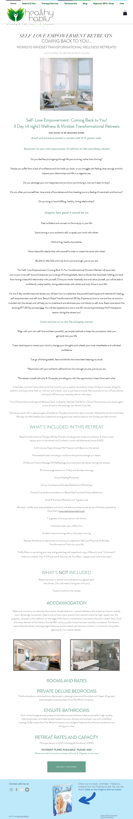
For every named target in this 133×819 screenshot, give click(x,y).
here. (42, 308)
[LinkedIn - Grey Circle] (22, 790)
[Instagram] (11, 790)
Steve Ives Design (22, 816)
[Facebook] (16, 790)
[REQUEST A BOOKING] (66, 766)
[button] (125, 12)
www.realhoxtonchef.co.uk (71, 511)
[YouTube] (27, 790)
